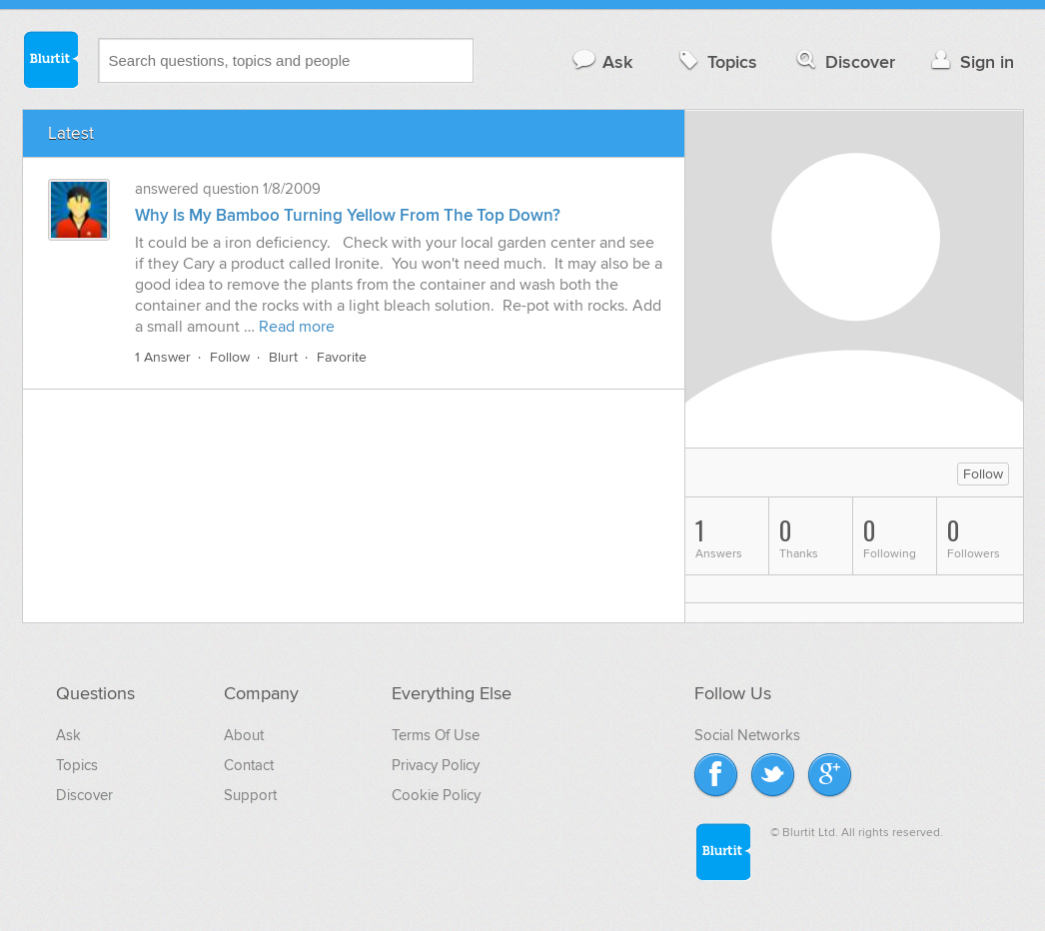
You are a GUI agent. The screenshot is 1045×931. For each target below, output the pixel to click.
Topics (715, 61)
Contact (249, 765)
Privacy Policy (436, 765)
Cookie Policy (436, 795)
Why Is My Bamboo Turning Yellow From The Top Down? (347, 216)
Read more (297, 327)
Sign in (970, 61)
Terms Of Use (436, 735)
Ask (601, 61)
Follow (230, 357)
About (244, 735)
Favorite (342, 357)
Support (250, 795)
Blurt (283, 357)
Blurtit (50, 59)
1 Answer (163, 357)
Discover (843, 61)
